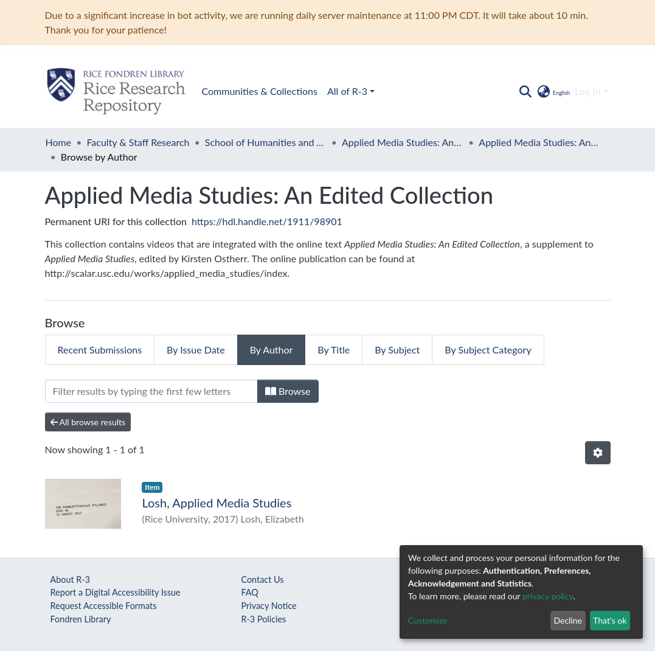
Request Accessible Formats (103, 606)
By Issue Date (196, 349)
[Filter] (151, 391)
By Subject (397, 349)
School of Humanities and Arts (266, 142)
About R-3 (70, 579)
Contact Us (262, 579)
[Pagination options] (598, 452)
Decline (567, 620)
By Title (333, 349)
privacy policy (547, 596)
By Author (271, 349)
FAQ (249, 592)
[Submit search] (526, 91)
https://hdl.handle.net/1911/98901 (267, 221)
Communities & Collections (259, 91)
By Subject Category (488, 349)
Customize (428, 620)
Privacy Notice (268, 606)
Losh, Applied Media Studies (216, 502)
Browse (288, 391)
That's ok (609, 620)
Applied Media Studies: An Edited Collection (402, 142)
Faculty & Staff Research (137, 142)
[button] (553, 91)
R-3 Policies (263, 619)
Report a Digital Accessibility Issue (115, 592)
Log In (587, 91)
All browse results (88, 422)
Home (59, 142)
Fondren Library (80, 619)
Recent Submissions (100, 349)
